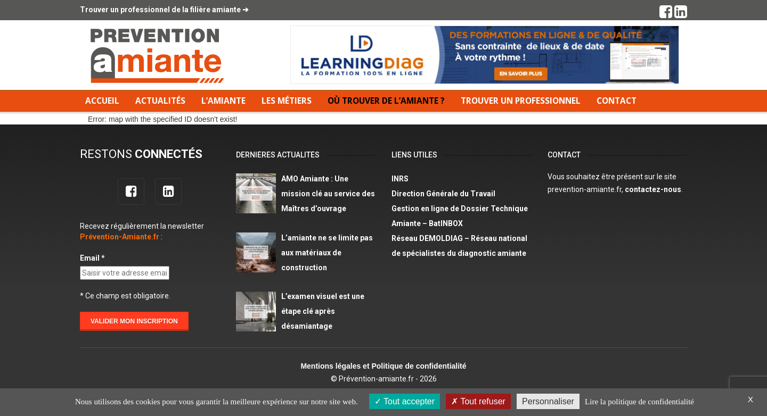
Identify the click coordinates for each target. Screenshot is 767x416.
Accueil (102, 100)
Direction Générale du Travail (443, 193)
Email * (92, 258)
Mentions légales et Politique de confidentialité (383, 366)
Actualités (160, 100)
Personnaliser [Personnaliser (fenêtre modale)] (548, 401)
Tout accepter (404, 401)
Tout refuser (478, 401)
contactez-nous (653, 189)
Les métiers (287, 100)
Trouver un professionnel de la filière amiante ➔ (164, 9)
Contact (617, 100)
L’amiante (223, 100)
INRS (400, 178)
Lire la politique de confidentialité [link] (639, 401)
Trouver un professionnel (521, 100)
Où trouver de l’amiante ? (386, 100)
